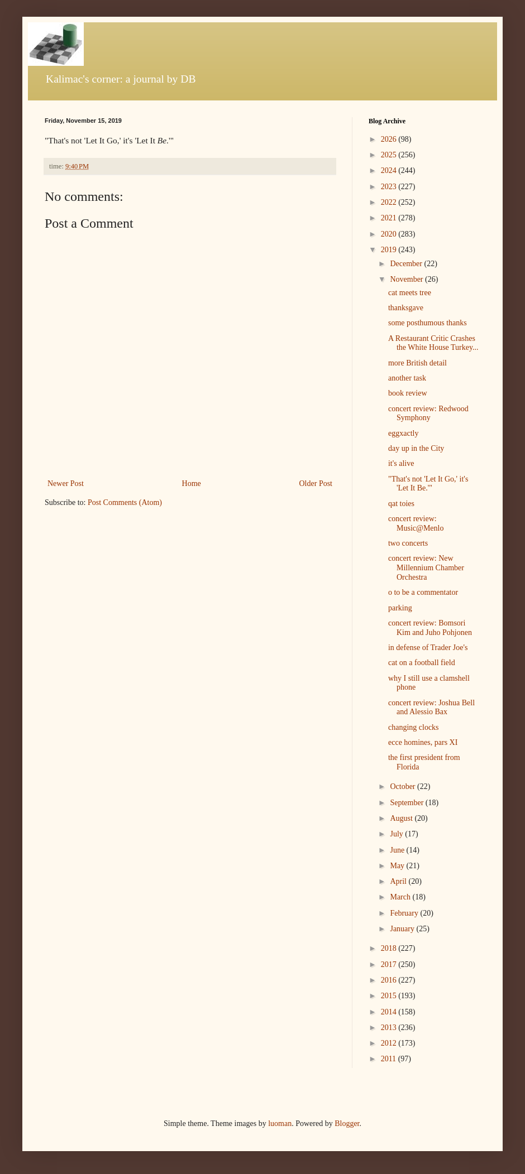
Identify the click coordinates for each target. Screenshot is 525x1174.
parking (400, 608)
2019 (390, 250)
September (407, 802)
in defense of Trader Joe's (428, 647)
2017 (390, 964)
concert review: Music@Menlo (415, 523)
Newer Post (65, 483)
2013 (390, 1027)
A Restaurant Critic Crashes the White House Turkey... (433, 343)
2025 (390, 155)
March (401, 897)
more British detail (417, 363)
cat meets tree (409, 292)
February (405, 913)
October (403, 786)
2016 (390, 980)
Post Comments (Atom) (125, 502)
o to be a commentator (423, 592)
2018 (390, 948)
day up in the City (416, 448)
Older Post (316, 483)
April (399, 881)
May (398, 866)
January (403, 929)
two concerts (408, 543)
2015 (390, 996)
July (397, 834)
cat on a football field (421, 662)
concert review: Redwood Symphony (428, 413)
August (402, 818)
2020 (390, 234)
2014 (390, 1012)
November (407, 279)
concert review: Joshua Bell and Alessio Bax (431, 707)
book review (407, 393)
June (398, 850)
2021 (390, 218)
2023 (390, 186)
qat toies (401, 503)
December (407, 263)
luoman (280, 1123)
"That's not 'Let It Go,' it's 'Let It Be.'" (428, 484)
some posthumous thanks (427, 323)
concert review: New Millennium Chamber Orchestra (426, 567)
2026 (390, 139)
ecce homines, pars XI (422, 742)
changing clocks (413, 727)
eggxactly (403, 433)
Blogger (347, 1123)
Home (191, 483)
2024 (390, 170)
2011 (389, 1059)
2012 (390, 1043)
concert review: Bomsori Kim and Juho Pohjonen (430, 628)
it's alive (401, 463)
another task (407, 378)
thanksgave (405, 308)
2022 (390, 202)
